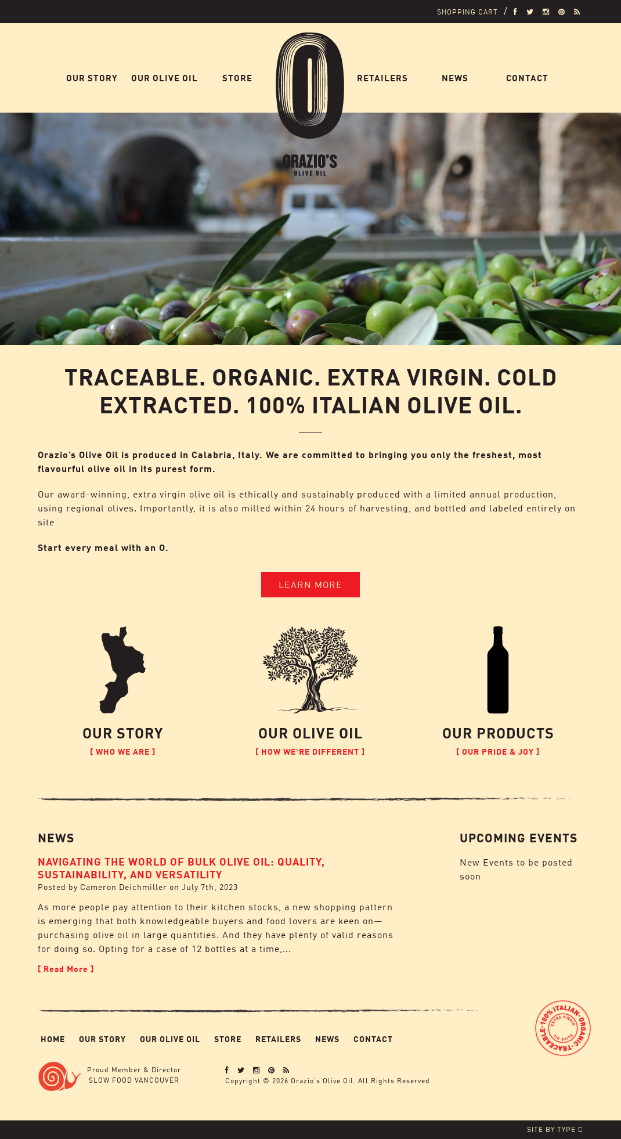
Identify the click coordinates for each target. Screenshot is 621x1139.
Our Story (92, 78)
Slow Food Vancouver (134, 1080)
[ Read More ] (66, 969)
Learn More (310, 584)
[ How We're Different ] (310, 751)
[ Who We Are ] (123, 751)
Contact (527, 78)
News (455, 78)
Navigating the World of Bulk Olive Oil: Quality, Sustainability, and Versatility (181, 868)
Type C (570, 1129)
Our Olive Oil (164, 78)
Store (237, 78)
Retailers (382, 78)
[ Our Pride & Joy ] (498, 751)
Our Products (498, 732)
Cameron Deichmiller (123, 887)
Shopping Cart (467, 12)
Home (323, 78)
